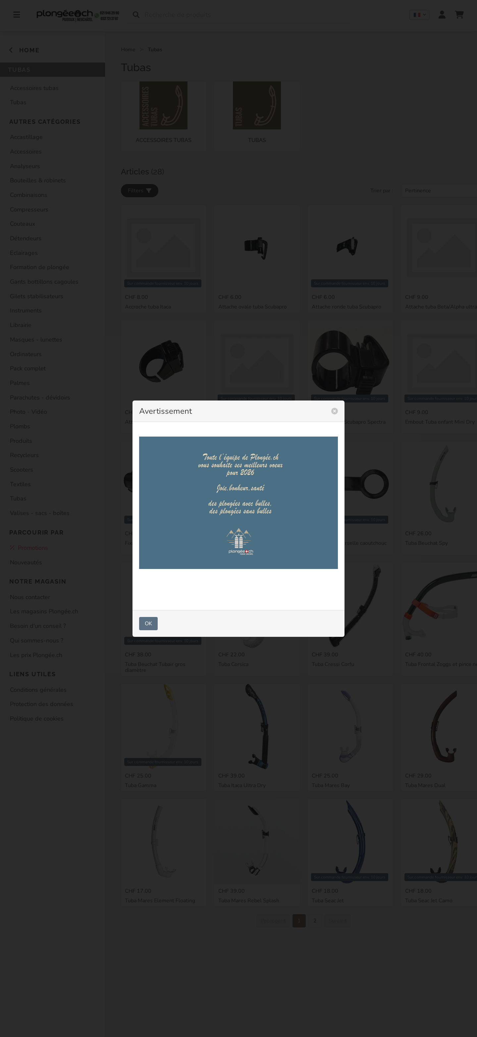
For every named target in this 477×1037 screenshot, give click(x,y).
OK (148, 623)
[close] (334, 411)
